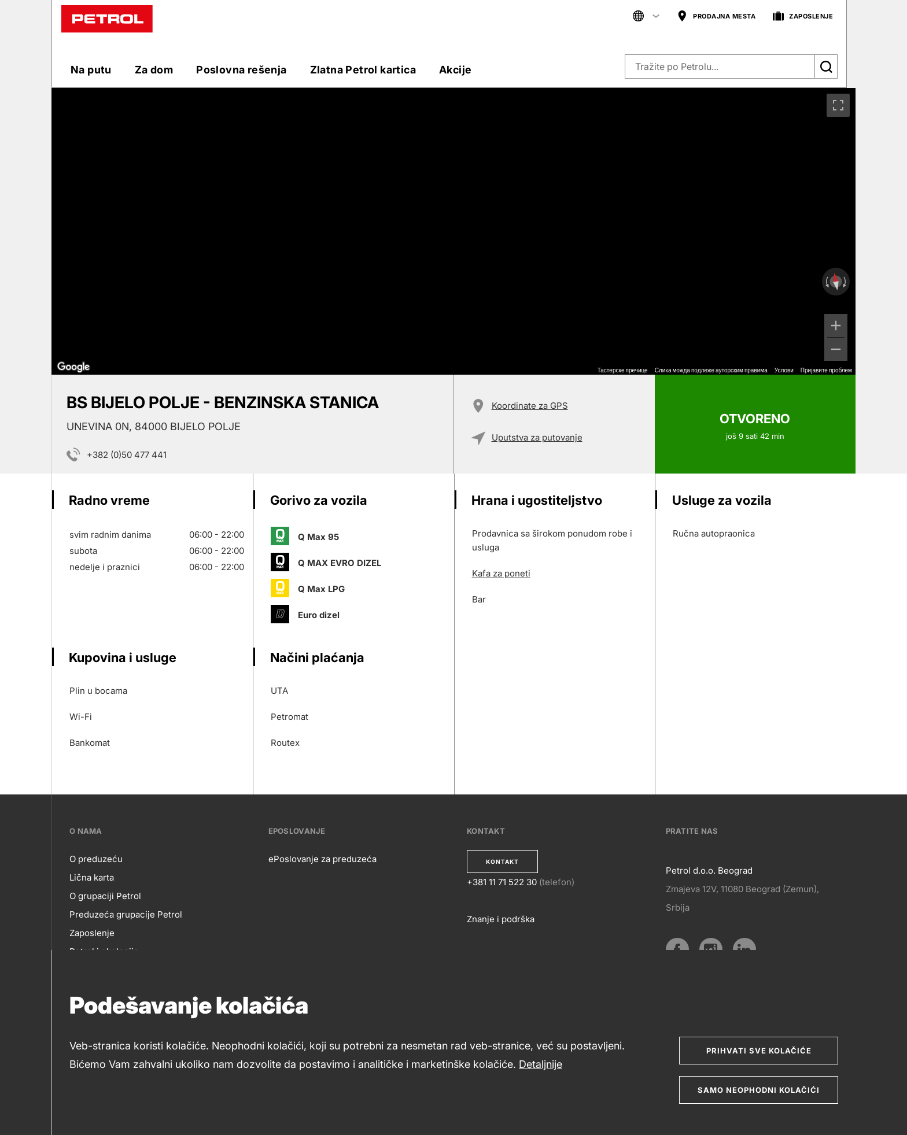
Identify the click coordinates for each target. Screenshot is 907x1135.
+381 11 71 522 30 (502, 882)
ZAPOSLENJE (803, 16)
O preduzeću (96, 858)
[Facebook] (677, 949)
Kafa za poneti (501, 573)
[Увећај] (835, 325)
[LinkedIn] (744, 949)
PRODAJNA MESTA (716, 16)
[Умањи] (835, 349)
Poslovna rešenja (241, 70)
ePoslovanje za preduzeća (322, 858)
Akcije (455, 70)
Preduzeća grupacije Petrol (125, 914)
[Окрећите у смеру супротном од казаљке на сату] (826, 281)
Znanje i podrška (500, 919)
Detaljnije (540, 1064)
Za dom (154, 70)
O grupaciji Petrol (105, 895)
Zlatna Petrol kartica (363, 70)
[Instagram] (710, 949)
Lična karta (91, 877)
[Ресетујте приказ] (836, 282)
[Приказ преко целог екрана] (838, 105)
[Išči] (826, 66)
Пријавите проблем (826, 370)
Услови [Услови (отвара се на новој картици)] (784, 370)
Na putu (91, 70)
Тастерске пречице (623, 370)
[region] (453, 231)
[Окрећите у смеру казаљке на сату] (846, 281)
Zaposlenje (92, 932)
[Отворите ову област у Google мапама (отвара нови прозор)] (73, 367)
